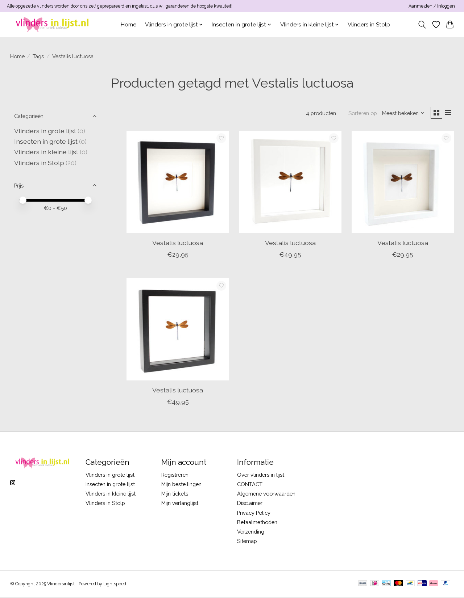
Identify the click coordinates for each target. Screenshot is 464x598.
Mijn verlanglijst (179, 504)
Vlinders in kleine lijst (46, 152)
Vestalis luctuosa (177, 243)
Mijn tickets (174, 494)
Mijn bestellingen (181, 485)
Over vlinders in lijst (260, 475)
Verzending (250, 532)
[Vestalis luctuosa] (178, 182)
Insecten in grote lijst (46, 141)
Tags (38, 56)
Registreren (174, 475)
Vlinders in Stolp (369, 24)
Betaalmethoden (257, 523)
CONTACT (249, 485)
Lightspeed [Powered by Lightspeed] (114, 584)
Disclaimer (249, 504)
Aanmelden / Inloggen (432, 6)
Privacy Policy (253, 513)
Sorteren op (361, 113)
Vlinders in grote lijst (45, 131)
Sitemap (247, 542)
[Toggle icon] (422, 24)
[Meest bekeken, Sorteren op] (401, 113)
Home (128, 24)
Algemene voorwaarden (266, 494)
